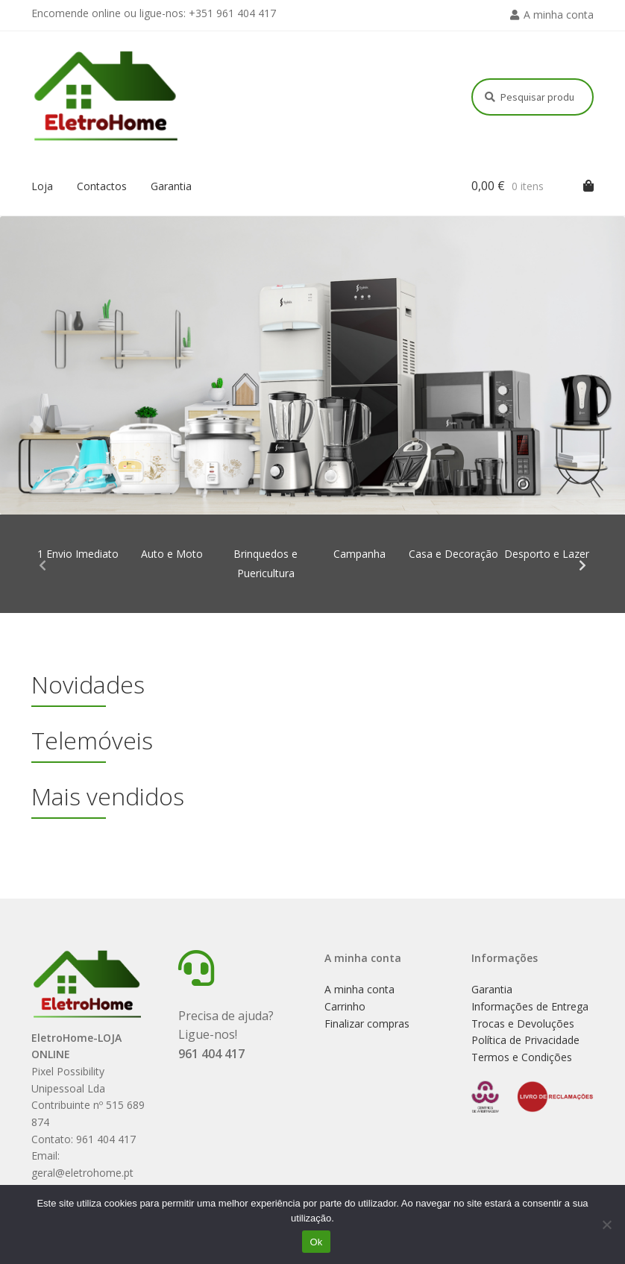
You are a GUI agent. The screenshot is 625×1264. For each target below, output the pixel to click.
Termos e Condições (521, 1057)
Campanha (359, 554)
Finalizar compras (366, 1023)
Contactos (102, 186)
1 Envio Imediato (78, 554)
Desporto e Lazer (546, 554)
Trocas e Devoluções (522, 1023)
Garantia (171, 186)
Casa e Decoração (453, 554)
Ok (316, 1242)
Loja (42, 186)
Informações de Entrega (529, 1006)
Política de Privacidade (525, 1040)
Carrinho (344, 1006)
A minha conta (559, 14)
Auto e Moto (172, 554)
